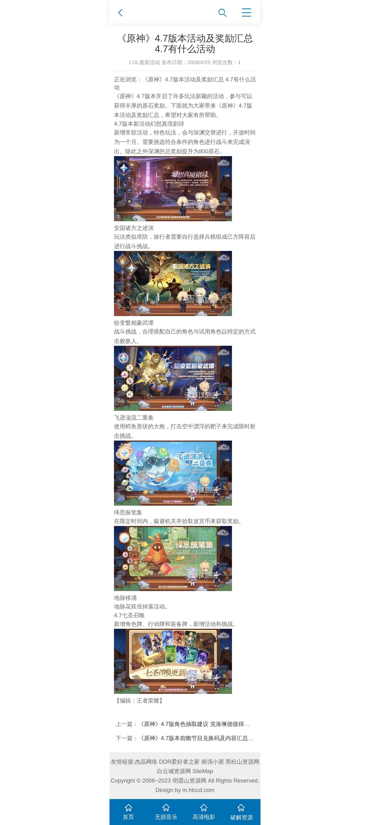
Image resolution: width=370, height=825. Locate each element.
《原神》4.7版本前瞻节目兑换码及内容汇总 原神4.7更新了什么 (217, 738)
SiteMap (202, 771)
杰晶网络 (146, 761)
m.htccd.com (198, 790)
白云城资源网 (174, 771)
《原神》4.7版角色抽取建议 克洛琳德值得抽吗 (196, 724)
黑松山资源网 (242, 761)
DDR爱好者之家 (179, 761)
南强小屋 (212, 761)
